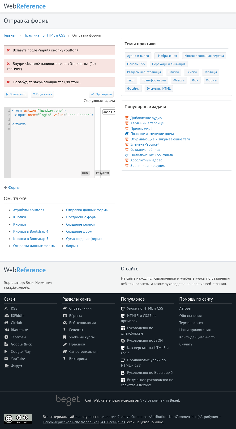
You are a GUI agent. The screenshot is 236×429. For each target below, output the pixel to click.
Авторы (185, 308)
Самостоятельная (83, 351)
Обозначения (190, 315)
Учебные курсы (82, 337)
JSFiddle (17, 315)
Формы (14, 187)
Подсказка (42, 94)
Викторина (78, 358)
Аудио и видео (138, 55)
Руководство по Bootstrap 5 (150, 372)
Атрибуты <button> (28, 209)
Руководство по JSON (145, 340)
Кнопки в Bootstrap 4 (30, 231)
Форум (16, 365)
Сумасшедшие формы (84, 238)
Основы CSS (136, 64)
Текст (131, 80)
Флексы (179, 80)
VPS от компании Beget (159, 400)
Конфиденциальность (197, 337)
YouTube (18, 358)
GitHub (16, 322)
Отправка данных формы (34, 245)
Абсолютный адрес (146, 160)
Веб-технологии (82, 322)
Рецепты (76, 329)
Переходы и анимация (168, 64)
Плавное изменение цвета (152, 133)
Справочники (80, 308)
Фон (195, 80)
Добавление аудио (146, 117)
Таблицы (210, 72)
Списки (173, 72)
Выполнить (16, 94)
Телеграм (18, 337)
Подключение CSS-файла (151, 154)
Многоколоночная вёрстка (204, 55)
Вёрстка (75, 315)
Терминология (191, 322)
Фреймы (133, 88)
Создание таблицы (145, 149)
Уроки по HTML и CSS (145, 308)
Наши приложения (195, 329)
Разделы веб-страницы (144, 72)
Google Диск (21, 344)
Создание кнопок (80, 224)
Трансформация (154, 80)
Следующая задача (99, 100)
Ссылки (191, 72)
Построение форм (81, 216)
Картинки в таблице (147, 123)
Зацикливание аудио (147, 165)
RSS (14, 308)
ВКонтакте (19, 329)
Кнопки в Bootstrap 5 (30, 238)
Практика (77, 344)
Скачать (185, 344)
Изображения (167, 55)
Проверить (101, 94)
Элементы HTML (159, 88)
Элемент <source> (144, 144)
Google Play (20, 351)
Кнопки (19, 216)
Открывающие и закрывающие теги (160, 139)
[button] (226, 6)
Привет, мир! (141, 128)
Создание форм (79, 231)
